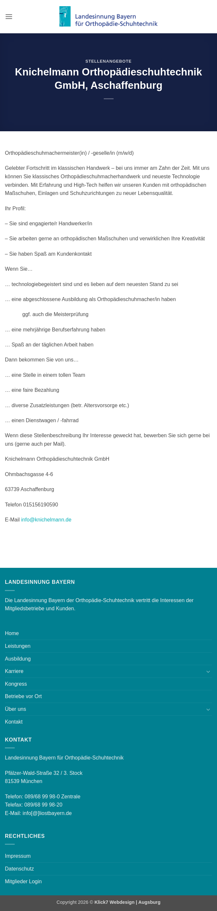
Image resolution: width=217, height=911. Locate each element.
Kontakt (14, 722)
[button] (9, 16)
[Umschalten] (208, 671)
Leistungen (17, 646)
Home (12, 633)
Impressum (18, 856)
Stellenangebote (108, 61)
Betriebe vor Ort (23, 696)
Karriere (14, 671)
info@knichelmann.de (46, 519)
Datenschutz (19, 868)
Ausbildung (18, 659)
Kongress (16, 684)
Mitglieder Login (23, 881)
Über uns (15, 709)
